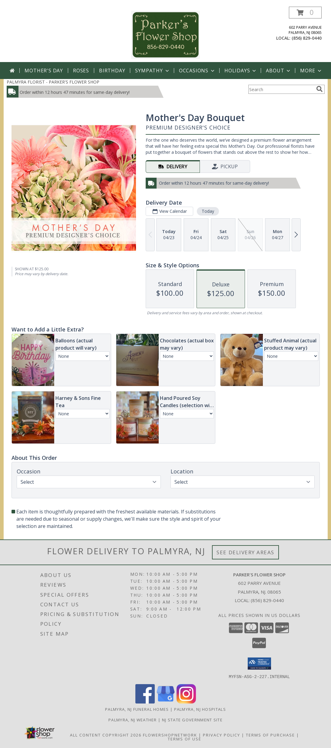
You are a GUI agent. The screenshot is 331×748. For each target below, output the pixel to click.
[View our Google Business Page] (165, 701)
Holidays (240, 70)
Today (207, 211)
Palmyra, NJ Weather (132, 719)
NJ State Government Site (192, 719)
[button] (305, 12)
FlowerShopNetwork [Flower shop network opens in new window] (170, 734)
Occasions (197, 70)
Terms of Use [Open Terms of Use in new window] (184, 738)
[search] (319, 89)
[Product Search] (281, 89)
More (311, 70)
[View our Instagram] (186, 701)
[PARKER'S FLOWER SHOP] (166, 34)
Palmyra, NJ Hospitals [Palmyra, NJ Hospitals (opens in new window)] (200, 709)
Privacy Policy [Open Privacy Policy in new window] (221, 734)
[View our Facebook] (145, 701)
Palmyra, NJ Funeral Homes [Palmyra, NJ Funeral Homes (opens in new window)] (137, 709)
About (278, 70)
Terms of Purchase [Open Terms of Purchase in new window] (270, 734)
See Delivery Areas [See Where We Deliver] (245, 552)
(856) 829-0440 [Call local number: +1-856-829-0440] (307, 38)
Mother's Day (44, 70)
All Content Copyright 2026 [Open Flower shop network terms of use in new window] (105, 734)
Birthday (112, 70)
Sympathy (152, 70)
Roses (81, 70)
